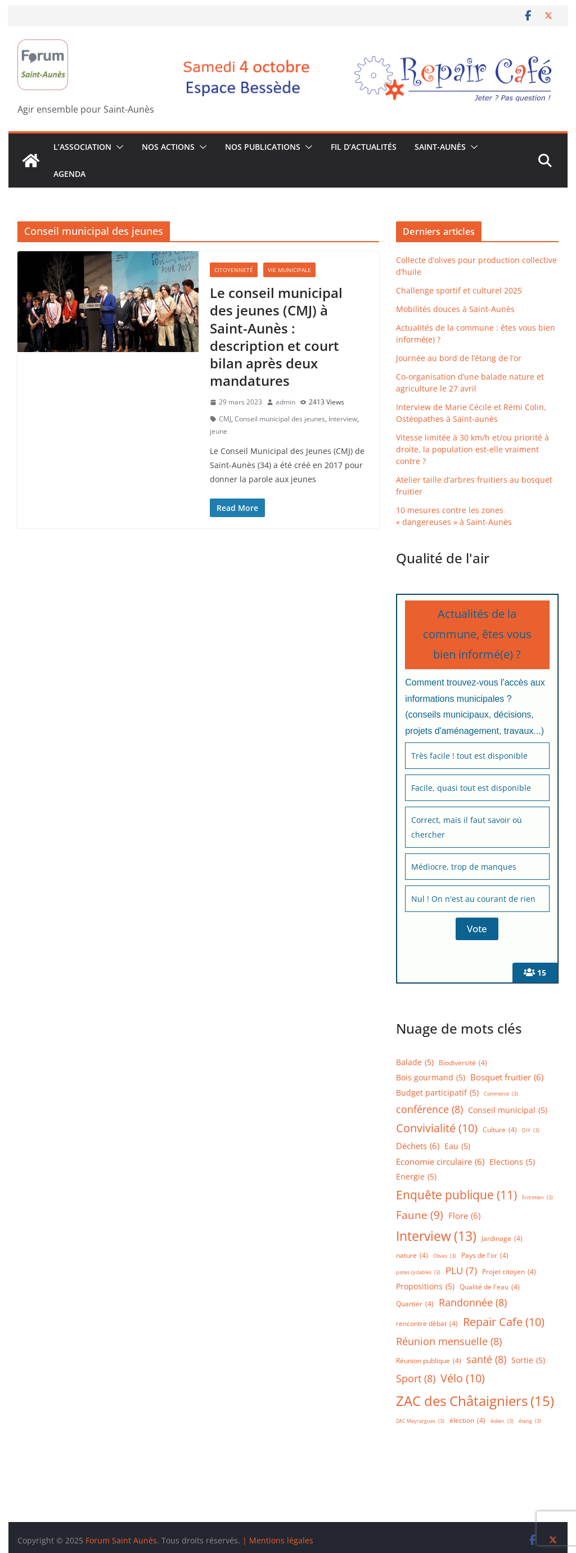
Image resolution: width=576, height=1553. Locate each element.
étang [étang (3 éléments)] (530, 1421)
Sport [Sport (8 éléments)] (415, 1378)
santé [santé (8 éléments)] (486, 1359)
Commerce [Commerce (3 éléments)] (501, 1094)
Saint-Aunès (440, 146)
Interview (342, 419)
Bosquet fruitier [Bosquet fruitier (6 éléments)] (506, 1077)
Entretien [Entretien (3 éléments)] (537, 1198)
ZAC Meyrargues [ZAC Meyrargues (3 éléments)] (420, 1421)
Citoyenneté (233, 270)
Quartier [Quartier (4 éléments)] (415, 1304)
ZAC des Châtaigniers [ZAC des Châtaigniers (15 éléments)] (475, 1401)
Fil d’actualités (364, 146)
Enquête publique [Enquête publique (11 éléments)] (456, 1194)
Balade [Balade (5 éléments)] (415, 1063)
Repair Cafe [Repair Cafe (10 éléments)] (503, 1322)
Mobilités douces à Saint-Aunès (455, 309)
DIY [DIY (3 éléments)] (530, 1131)
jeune (218, 431)
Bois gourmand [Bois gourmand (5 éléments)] (430, 1078)
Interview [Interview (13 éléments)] (436, 1236)
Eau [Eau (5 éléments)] (457, 1147)
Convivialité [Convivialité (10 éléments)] (437, 1128)
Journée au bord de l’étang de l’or (458, 358)
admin (285, 402)
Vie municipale (289, 270)
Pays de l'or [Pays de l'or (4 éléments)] (484, 1255)
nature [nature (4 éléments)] (412, 1255)
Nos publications (262, 146)
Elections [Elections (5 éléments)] (512, 1162)
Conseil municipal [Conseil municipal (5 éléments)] (507, 1110)
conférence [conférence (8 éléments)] (429, 1109)
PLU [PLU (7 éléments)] (461, 1270)
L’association (82, 146)
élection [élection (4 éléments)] (467, 1420)
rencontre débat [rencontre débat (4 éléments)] (427, 1323)
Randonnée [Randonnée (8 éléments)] (473, 1302)
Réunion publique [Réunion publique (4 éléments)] (428, 1361)
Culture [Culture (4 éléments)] (500, 1130)
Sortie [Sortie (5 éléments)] (528, 1361)
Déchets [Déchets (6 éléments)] (417, 1146)
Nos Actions (168, 146)
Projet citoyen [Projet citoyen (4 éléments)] (509, 1272)
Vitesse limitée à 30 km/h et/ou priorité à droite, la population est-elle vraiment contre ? (472, 449)
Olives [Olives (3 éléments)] (444, 1256)
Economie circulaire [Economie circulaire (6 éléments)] (440, 1162)
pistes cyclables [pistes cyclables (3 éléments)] (418, 1273)
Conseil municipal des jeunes (280, 419)
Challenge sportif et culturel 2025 (459, 290)
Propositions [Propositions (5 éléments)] (425, 1287)
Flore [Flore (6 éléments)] (464, 1216)
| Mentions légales (277, 1540)
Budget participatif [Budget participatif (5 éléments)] (437, 1093)
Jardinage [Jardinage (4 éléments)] (502, 1238)
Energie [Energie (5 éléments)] (416, 1177)
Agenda (69, 173)
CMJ (225, 419)
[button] (117, 147)
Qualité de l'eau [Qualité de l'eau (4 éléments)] (490, 1287)
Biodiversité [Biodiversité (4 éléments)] (463, 1063)
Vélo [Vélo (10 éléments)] (462, 1378)
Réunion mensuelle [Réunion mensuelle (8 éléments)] (449, 1341)
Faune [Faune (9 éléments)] (419, 1215)
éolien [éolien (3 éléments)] (502, 1421)
